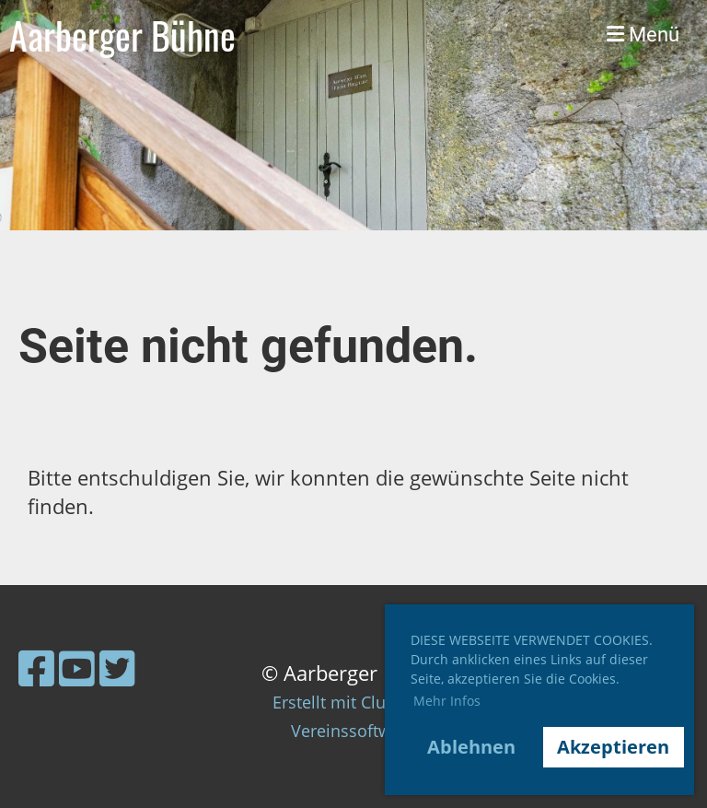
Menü (643, 34)
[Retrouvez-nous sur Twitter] (117, 668)
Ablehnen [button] (471, 746)
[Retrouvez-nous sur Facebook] (36, 668)
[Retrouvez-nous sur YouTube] (77, 668)
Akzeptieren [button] (613, 746)
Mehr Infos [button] (447, 700)
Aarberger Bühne (122, 35)
